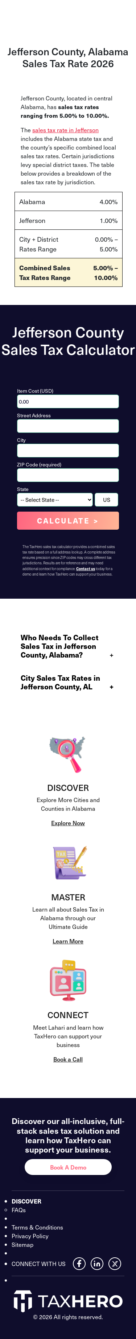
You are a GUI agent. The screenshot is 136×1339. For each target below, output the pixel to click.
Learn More (68, 941)
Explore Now (68, 822)
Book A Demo (68, 1167)
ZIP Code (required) (39, 464)
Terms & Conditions (37, 1227)
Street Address (34, 415)
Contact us (85, 568)
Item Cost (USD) (35, 391)
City (21, 440)
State (23, 489)
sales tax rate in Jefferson (65, 129)
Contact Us (89, 13)
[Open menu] (122, 13)
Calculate (63, 520)
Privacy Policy (30, 1235)
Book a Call (68, 1059)
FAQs (19, 1209)
